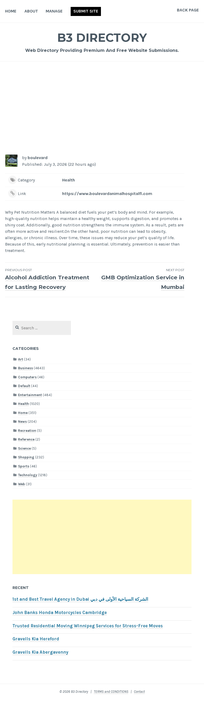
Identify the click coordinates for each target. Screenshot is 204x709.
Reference (26, 449)
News (22, 431)
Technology (27, 485)
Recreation (27, 440)
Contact (139, 701)
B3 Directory (102, 37)
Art (20, 369)
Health (68, 180)
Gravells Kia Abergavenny (40, 661)
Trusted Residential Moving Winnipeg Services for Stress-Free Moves (87, 635)
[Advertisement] (102, 108)
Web (21, 494)
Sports (23, 476)
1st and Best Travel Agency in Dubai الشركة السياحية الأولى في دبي (80, 608)
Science (24, 458)
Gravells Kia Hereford (35, 648)
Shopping (26, 467)
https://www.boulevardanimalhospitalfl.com (107, 193)
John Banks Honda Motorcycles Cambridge (59, 622)
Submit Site (85, 11)
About (31, 11)
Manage (54, 11)
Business (25, 378)
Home (10, 11)
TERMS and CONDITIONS (111, 701)
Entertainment (30, 405)
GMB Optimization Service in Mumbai (139, 279)
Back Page (188, 10)
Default (24, 395)
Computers (27, 387)
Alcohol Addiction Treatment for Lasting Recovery (50, 284)
